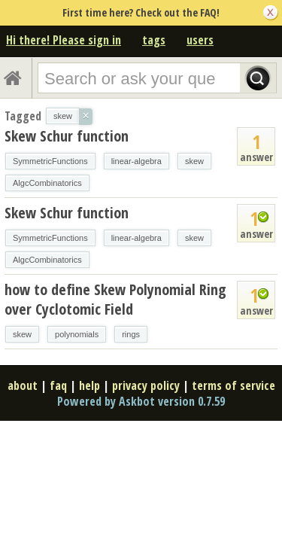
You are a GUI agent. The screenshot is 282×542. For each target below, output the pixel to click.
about (23, 385)
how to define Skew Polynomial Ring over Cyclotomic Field (115, 299)
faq (58, 385)
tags (153, 40)
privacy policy (146, 385)
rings (131, 334)
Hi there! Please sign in (63, 40)
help (89, 385)
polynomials (77, 334)
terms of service (233, 385)
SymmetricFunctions (50, 161)
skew (194, 161)
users (200, 40)
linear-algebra (136, 161)
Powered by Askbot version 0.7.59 (141, 401)
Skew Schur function (67, 136)
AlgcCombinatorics (47, 182)
